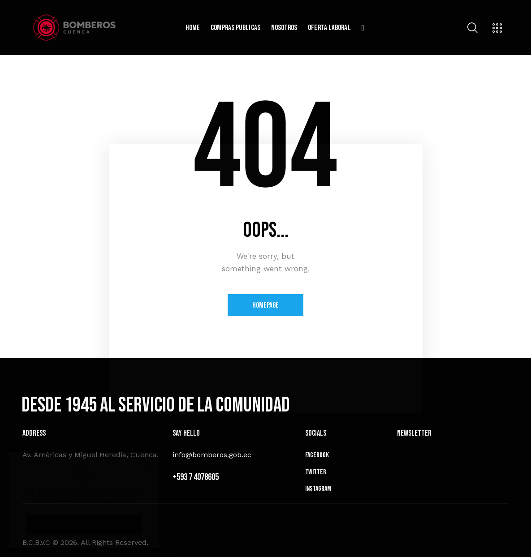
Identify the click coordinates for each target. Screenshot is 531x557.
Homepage (265, 305)
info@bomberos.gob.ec (212, 454)
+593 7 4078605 (196, 477)
